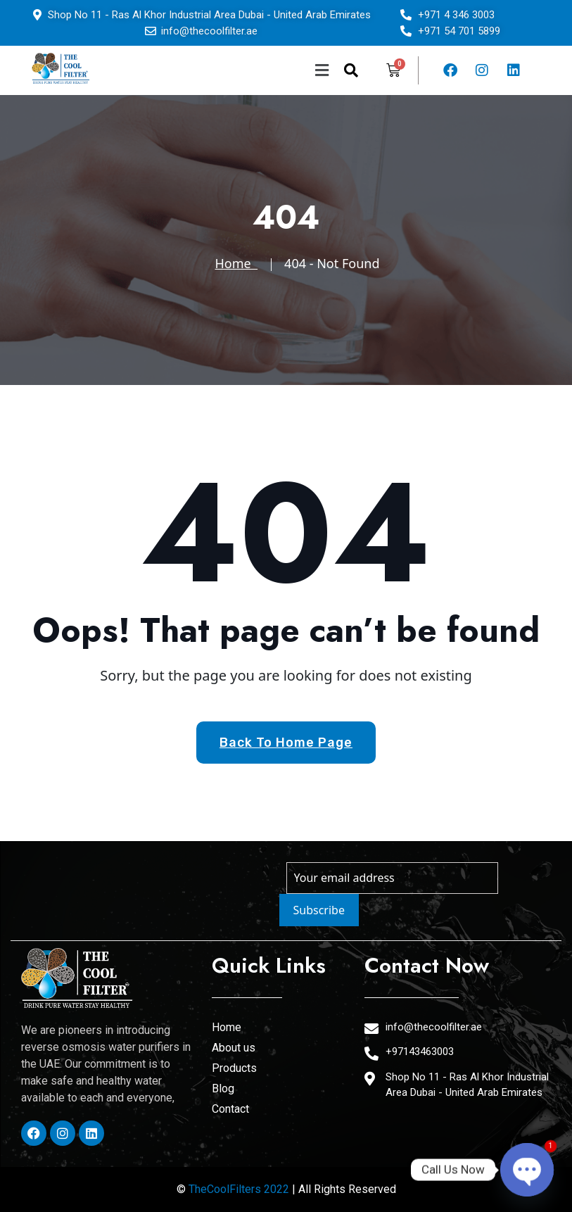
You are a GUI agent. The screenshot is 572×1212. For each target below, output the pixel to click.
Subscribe (319, 910)
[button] (238, 71)
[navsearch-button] (351, 70)
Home (236, 263)
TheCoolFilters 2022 (239, 1189)
